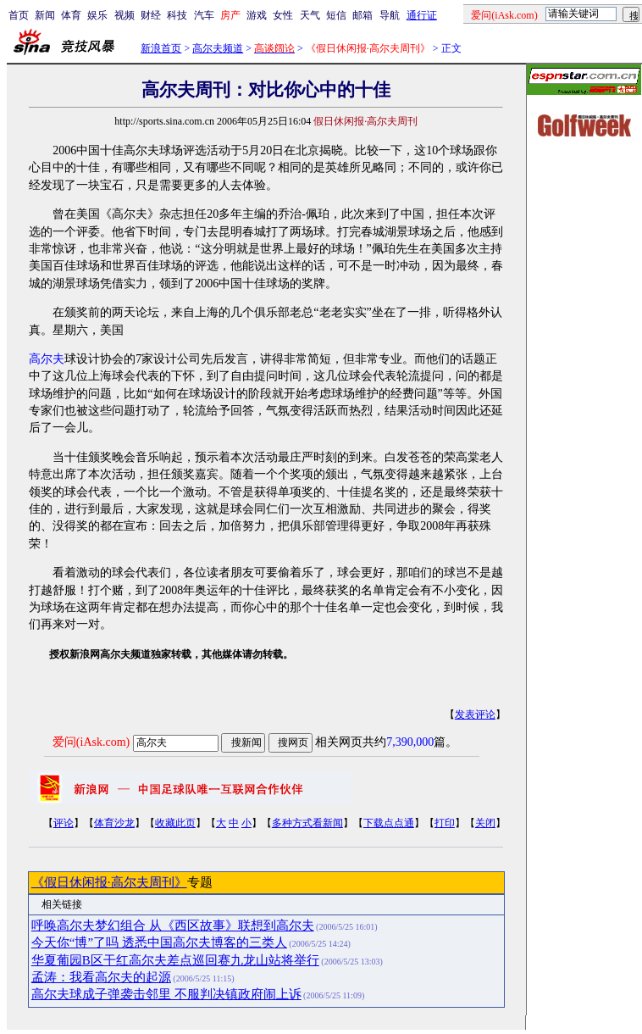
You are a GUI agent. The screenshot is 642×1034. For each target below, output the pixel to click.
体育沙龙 (114, 823)
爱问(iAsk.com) (91, 742)
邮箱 (362, 15)
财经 (151, 15)
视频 (124, 15)
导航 (389, 15)
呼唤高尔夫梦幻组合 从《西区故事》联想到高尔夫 (172, 925)
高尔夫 (46, 359)
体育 (71, 15)
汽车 (204, 15)
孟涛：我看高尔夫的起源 (101, 977)
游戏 (256, 15)
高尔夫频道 (217, 48)
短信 (336, 15)
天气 (310, 15)
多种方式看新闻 (307, 823)
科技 (177, 15)
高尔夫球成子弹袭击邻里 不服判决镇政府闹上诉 (166, 994)
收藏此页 (175, 823)
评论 (63, 823)
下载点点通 (388, 823)
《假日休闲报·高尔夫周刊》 (109, 882)
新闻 (45, 15)
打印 (444, 823)
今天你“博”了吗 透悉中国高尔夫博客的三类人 (159, 942)
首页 (18, 15)
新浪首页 (161, 48)
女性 (283, 15)
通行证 (422, 15)
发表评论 (475, 714)
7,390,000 (410, 742)
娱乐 (97, 15)
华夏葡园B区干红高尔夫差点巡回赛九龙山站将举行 (175, 960)
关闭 (485, 823)
